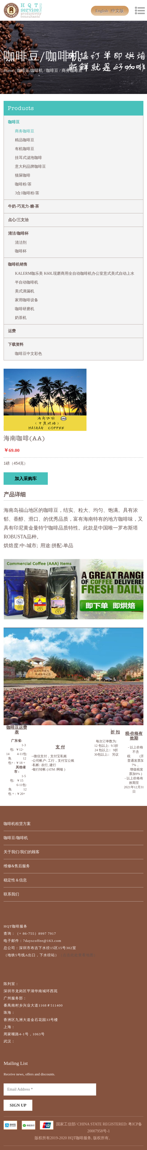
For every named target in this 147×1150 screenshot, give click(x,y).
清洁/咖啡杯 (18, 233)
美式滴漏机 (24, 291)
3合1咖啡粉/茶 (27, 193)
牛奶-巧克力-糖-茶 (23, 206)
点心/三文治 (18, 220)
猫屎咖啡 (22, 175)
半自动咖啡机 (26, 282)
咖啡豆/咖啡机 (30, 70)
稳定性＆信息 (15, 880)
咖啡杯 (21, 251)
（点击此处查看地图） (78, 955)
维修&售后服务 (17, 866)
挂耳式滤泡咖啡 (28, 158)
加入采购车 (26, 478)
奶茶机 (21, 318)
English (102, 11)
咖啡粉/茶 (23, 184)
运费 (12, 331)
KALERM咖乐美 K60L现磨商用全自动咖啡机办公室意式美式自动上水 (74, 273)
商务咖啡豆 (24, 131)
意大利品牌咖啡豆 (30, 166)
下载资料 (15, 344)
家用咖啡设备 (26, 300)
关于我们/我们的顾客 (22, 852)
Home (9, 70)
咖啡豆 (52, 70)
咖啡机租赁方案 (17, 824)
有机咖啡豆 (24, 149)
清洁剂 (21, 242)
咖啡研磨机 (24, 309)
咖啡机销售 (17, 264)
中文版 (117, 11)
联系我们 (11, 894)
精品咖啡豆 (24, 140)
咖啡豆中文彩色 (28, 354)
